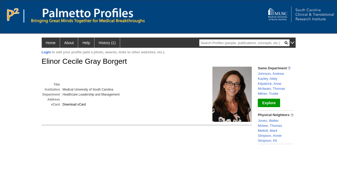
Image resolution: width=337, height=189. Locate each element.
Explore (269, 103)
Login (46, 52)
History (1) (107, 43)
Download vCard (74, 104)
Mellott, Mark (267, 131)
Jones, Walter (268, 121)
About (69, 43)
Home (51, 43)
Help (86, 43)
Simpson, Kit (267, 141)
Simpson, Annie (269, 136)
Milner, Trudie (268, 94)
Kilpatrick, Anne (269, 84)
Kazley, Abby (267, 79)
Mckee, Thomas (270, 126)
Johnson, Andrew (271, 74)
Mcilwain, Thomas (271, 89)
